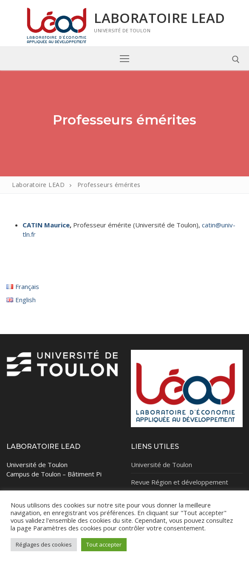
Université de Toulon (161, 464)
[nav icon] (125, 58)
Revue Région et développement (179, 482)
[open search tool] (236, 59)
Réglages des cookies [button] (44, 544)
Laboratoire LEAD (159, 18)
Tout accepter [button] (104, 544)
